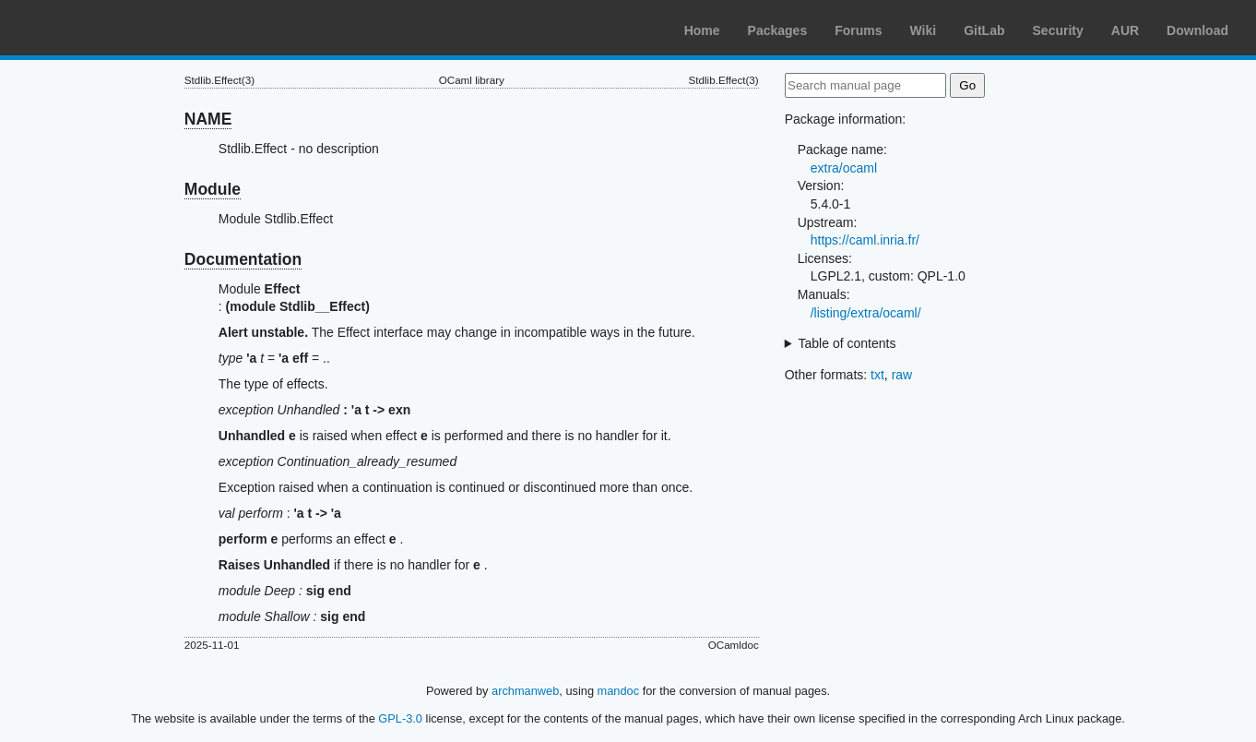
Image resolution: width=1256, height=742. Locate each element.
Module (212, 189)
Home (702, 30)
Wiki (923, 30)
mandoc (619, 691)
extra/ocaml (844, 168)
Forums (858, 30)
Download (1197, 30)
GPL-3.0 (400, 718)
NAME (208, 119)
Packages (778, 30)
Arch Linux (101, 27)
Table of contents (847, 343)
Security (1058, 30)
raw (902, 374)
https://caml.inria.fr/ (865, 240)
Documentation (243, 259)
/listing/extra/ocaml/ (866, 312)
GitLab (984, 30)
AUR (1125, 30)
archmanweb (525, 691)
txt (877, 374)
